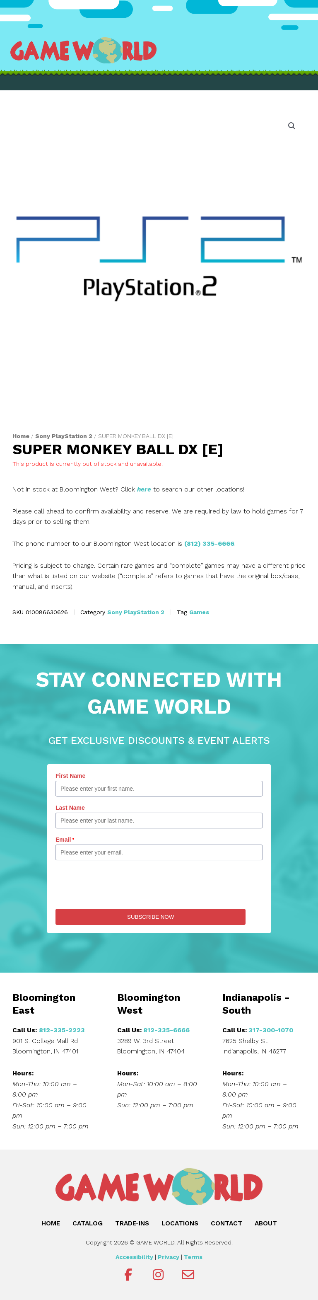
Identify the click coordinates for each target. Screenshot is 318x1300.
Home (20, 436)
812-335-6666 (166, 1030)
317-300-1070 (270, 1030)
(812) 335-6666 (209, 543)
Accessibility (134, 1257)
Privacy (168, 1257)
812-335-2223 (62, 1030)
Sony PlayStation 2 (63, 436)
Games (199, 612)
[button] (291, 126)
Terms (193, 1257)
